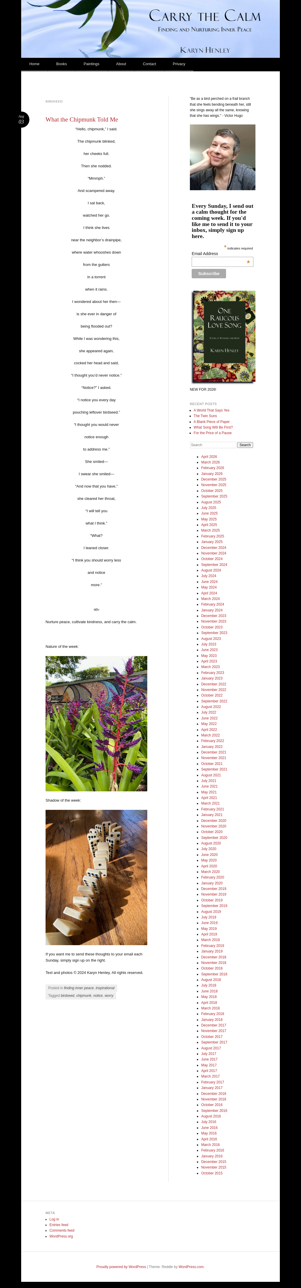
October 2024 (212, 559)
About (121, 64)
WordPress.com (191, 1267)
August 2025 (211, 502)
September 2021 (214, 769)
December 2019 (213, 889)
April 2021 (209, 798)
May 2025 (209, 519)
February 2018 (212, 1014)
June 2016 (209, 1128)
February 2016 (212, 1150)
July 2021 (208, 781)
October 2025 (212, 491)
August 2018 (211, 980)
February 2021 (212, 809)
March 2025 (210, 530)
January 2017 (212, 1088)
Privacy (179, 64)
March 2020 (210, 872)
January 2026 (212, 474)
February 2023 (212, 673)
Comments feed (61, 1230)
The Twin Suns (205, 416)
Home (34, 64)
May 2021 (209, 792)
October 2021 (212, 764)
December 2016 (213, 1094)
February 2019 (212, 946)
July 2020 (208, 849)
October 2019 (212, 900)
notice (98, 996)
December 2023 (213, 616)
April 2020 (209, 866)
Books (61, 64)
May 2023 (209, 656)
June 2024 (209, 582)
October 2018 (212, 968)
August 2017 (211, 1048)
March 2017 (210, 1076)
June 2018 (209, 991)
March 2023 (210, 667)
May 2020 (209, 860)
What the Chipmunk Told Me (82, 119)
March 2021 (210, 803)
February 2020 (212, 877)
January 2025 (212, 542)
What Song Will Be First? (213, 427)
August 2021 (211, 775)
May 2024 (209, 587)
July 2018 (208, 985)
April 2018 (209, 1003)
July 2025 (208, 508)
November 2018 (213, 963)
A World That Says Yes (212, 410)
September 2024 (214, 565)
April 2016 (209, 1139)
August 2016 (211, 1116)
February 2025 (212, 536)
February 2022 (212, 741)
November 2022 (213, 690)
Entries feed (58, 1225)
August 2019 (211, 912)
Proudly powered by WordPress (121, 1267)
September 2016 (214, 1111)
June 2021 (209, 786)
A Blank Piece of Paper (212, 422)
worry (109, 996)
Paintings (91, 64)
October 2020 (212, 832)
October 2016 (212, 1105)
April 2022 (209, 730)
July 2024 (208, 576)
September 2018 (214, 974)
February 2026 (212, 468)
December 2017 (213, 1025)
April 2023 (209, 661)
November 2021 (213, 758)
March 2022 (210, 735)
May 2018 (209, 997)
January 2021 (212, 815)
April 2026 (209, 457)
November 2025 (213, 485)
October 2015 (212, 1173)
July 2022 (208, 712)
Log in (54, 1219)
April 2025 (209, 525)
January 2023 (212, 678)
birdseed (67, 996)
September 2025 (214, 496)
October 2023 (212, 627)
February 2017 (212, 1082)
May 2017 (209, 1065)
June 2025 (209, 513)
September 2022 (214, 701)
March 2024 (210, 599)
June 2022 (209, 718)
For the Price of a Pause (213, 433)
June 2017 (209, 1059)
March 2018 (210, 1008)
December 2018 (213, 957)
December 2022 (213, 684)
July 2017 (208, 1054)
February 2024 (212, 604)
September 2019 (214, 906)
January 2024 (212, 610)
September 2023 (214, 633)
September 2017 (214, 1042)
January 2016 (212, 1156)
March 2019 (210, 940)
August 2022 (211, 707)
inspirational (105, 988)
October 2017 (212, 1037)
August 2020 (211, 843)
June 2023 (209, 650)
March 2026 (210, 462)
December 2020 (213, 821)
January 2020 (212, 883)
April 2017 (209, 1071)
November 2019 (213, 894)
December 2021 (213, 752)
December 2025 (213, 479)
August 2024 (211, 570)
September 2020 (214, 838)
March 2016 (210, 1145)
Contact (149, 64)
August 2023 (211, 639)
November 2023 (213, 621)
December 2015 (213, 1162)
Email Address (221, 253)
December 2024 (213, 548)
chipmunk (83, 996)
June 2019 (209, 923)
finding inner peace (78, 988)
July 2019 (208, 917)
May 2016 (209, 1133)
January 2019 (212, 951)
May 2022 (209, 724)
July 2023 (208, 644)
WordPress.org (61, 1236)
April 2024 (209, 593)
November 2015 (213, 1167)
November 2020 (213, 826)
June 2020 (209, 855)
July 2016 (208, 1122)
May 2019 (209, 929)
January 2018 (212, 1020)
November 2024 (213, 553)
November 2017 (213, 1031)
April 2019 (209, 934)
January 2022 (212, 747)
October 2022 (212, 695)
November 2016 (213, 1099)
